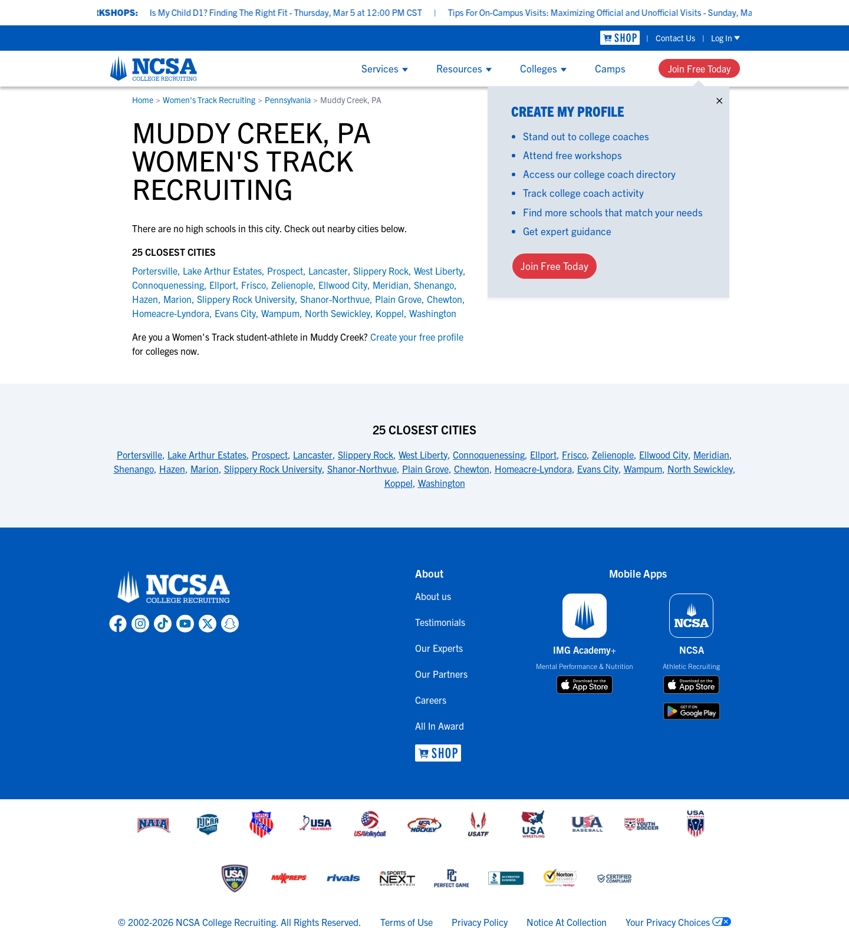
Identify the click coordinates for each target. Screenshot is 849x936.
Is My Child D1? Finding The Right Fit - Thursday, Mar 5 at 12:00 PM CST (305, 12)
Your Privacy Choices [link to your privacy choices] (668, 922)
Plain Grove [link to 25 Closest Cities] (425, 468)
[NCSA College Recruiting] (153, 68)
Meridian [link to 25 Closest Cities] (711, 454)
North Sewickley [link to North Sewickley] (337, 313)
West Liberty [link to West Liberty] (438, 270)
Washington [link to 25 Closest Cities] (441, 483)
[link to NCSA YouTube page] (185, 623)
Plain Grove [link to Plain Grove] (398, 299)
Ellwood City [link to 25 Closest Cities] (663, 454)
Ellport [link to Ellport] (222, 285)
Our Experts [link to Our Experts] (439, 648)
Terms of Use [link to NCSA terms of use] (406, 922)
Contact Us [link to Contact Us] (675, 37)
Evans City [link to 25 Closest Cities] (597, 468)
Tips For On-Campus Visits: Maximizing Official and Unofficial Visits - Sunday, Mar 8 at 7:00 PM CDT (655, 12)
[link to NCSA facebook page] (118, 623)
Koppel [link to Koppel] (390, 313)
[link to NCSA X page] (207, 623)
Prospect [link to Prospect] (285, 270)
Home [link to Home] (142, 99)
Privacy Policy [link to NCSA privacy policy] (480, 922)
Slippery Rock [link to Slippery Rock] (381, 270)
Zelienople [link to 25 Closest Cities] (613, 454)
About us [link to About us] (433, 596)
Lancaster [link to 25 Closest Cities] (313, 454)
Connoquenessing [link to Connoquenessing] (168, 285)
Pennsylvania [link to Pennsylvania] (288, 99)
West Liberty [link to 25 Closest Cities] (423, 454)
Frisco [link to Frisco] (253, 285)
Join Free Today (699, 68)
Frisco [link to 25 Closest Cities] (574, 454)
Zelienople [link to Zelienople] (292, 285)
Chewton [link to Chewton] (444, 299)
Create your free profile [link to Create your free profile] (415, 336)
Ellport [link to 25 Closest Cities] (543, 454)
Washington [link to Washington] (432, 313)
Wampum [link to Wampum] (280, 313)
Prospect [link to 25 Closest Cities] (270, 454)
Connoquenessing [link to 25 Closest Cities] (489, 454)
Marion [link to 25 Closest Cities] (204, 468)
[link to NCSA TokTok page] (163, 623)
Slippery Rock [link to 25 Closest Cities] (365, 454)
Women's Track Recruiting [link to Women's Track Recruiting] (209, 99)
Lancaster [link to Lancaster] (328, 270)
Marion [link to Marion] (177, 299)
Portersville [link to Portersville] (154, 270)
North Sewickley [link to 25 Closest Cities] (700, 468)
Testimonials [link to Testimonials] (440, 622)
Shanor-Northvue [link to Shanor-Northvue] (335, 299)
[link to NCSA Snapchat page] (230, 623)
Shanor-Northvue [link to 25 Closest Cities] (362, 468)
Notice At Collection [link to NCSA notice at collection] (566, 922)
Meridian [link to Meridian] (391, 285)
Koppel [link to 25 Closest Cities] (398, 483)
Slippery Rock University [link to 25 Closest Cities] (273, 468)
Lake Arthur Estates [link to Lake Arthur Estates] (222, 270)
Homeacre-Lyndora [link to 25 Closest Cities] (533, 468)
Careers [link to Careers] (430, 700)
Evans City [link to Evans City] (235, 313)
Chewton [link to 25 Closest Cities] (471, 468)
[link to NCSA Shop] (620, 38)
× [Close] (719, 98)
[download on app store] (585, 684)
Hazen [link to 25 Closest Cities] (172, 468)
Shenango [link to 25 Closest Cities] (134, 468)
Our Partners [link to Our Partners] (441, 674)
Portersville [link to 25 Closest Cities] (139, 454)
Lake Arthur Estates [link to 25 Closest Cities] (206, 454)
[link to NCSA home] (174, 587)
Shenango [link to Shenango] (434, 285)
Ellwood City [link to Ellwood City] (342, 285)
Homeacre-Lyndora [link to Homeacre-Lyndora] (170, 313)
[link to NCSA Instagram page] (140, 623)
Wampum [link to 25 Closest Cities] (643, 468)
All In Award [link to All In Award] (439, 725)
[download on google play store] (691, 711)
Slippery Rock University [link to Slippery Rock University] (246, 299)
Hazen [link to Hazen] (145, 299)
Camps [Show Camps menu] (610, 68)
